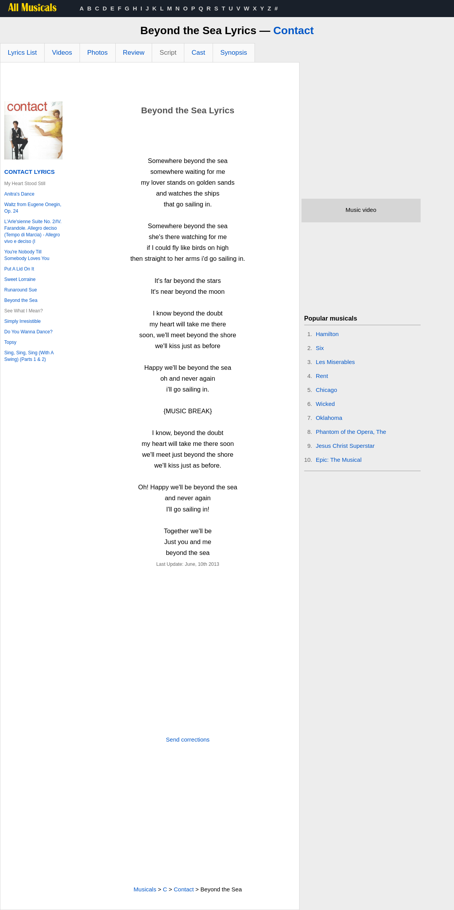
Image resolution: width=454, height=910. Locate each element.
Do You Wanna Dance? (28, 332)
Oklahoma (329, 417)
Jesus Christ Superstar (345, 445)
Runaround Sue (20, 290)
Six (320, 348)
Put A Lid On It (19, 269)
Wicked (325, 403)
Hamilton (327, 334)
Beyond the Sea (20, 300)
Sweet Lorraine (20, 279)
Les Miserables (335, 362)
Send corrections (188, 739)
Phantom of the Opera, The (351, 431)
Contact (293, 30)
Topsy (10, 342)
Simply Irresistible (22, 321)
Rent (322, 376)
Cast (198, 52)
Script (167, 52)
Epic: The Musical (339, 459)
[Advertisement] (149, 83)
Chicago (326, 390)
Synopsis (233, 52)
